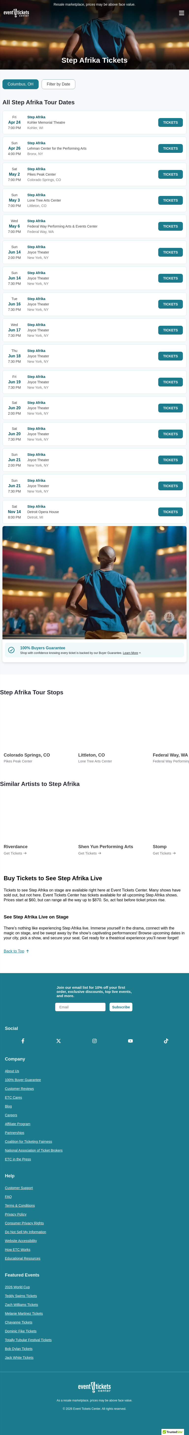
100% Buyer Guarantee (23, 1080)
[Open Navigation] (181, 13)
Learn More (132, 653)
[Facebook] (23, 1041)
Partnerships (14, 1133)
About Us (12, 1071)
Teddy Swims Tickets (21, 1296)
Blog (8, 1106)
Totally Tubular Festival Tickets (28, 1340)
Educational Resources (22, 1258)
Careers (11, 1115)
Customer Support (19, 1188)
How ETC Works (17, 1250)
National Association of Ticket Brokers (34, 1150)
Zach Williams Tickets (21, 1305)
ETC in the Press (18, 1159)
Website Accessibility (21, 1241)
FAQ (8, 1197)
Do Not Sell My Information (25, 1232)
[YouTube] (130, 1041)
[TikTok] (166, 1041)
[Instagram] (94, 1041)
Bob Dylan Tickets (18, 1349)
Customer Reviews (19, 1089)
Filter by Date (58, 84)
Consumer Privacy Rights (24, 1223)
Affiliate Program (17, 1124)
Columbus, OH (20, 84)
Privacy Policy (15, 1214)
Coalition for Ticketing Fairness (28, 1142)
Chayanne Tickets (18, 1322)
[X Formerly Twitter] (59, 1041)
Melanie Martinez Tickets (24, 1313)
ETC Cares (13, 1097)
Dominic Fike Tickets (20, 1331)
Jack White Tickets (19, 1358)
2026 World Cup (17, 1287)
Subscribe (121, 1007)
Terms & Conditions (20, 1205)
